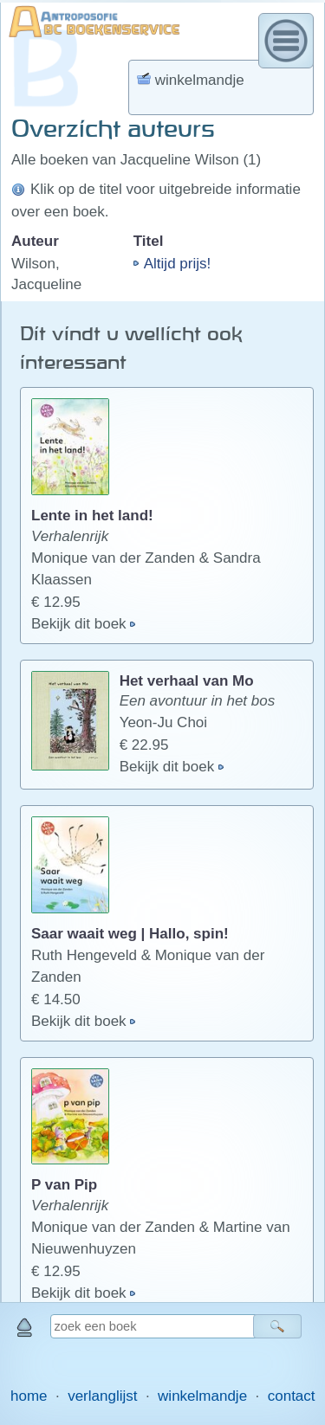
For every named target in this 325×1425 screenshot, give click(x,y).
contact (291, 1396)
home (29, 1396)
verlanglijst (102, 1396)
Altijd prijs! (177, 263)
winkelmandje (202, 1396)
